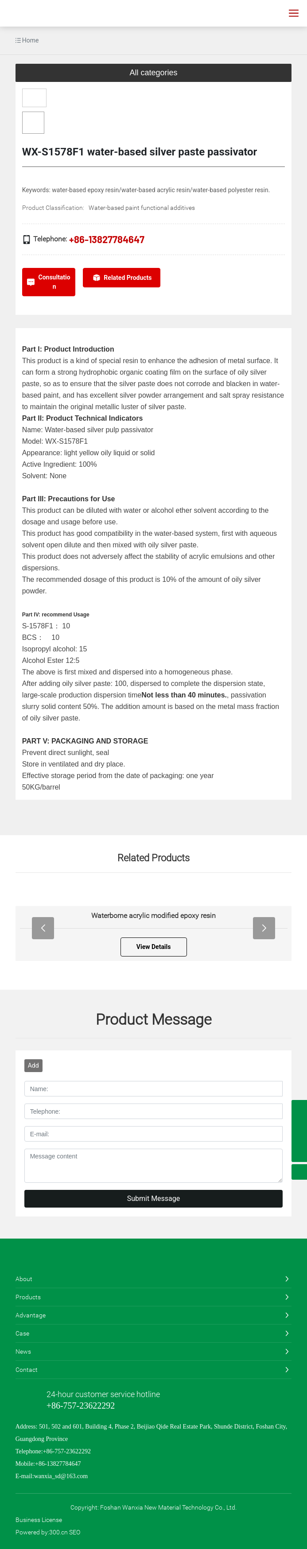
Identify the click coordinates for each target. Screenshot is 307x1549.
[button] (43, 928)
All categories (153, 72)
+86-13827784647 (106, 239)
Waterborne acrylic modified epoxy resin (162, 915)
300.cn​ (58, 1532)
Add (33, 1065)
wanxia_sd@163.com (61, 1476)
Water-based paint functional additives (142, 207)
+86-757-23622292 (81, 1405)
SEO (74, 1532)
